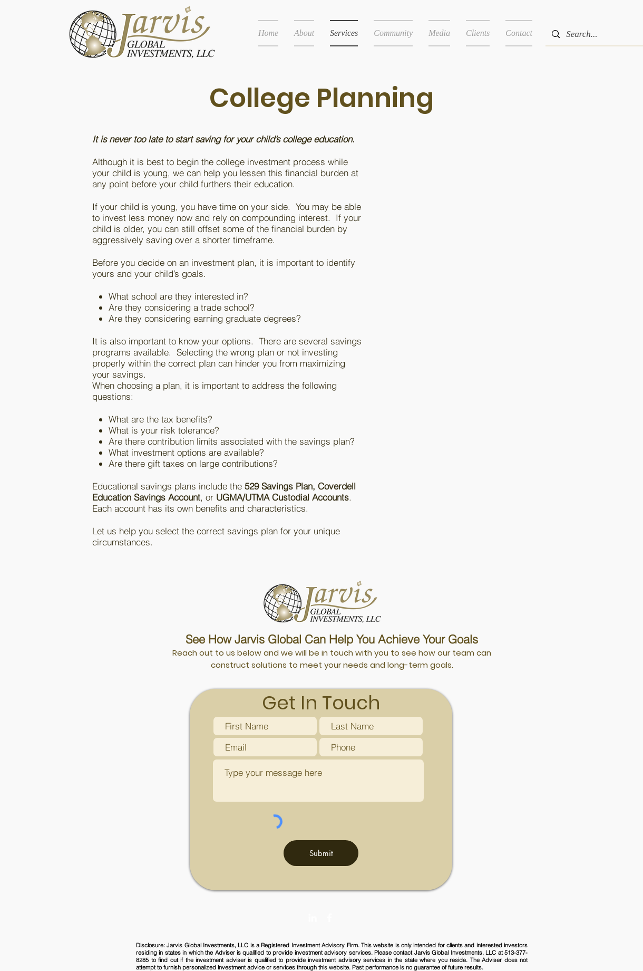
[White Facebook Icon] (329, 918)
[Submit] (321, 853)
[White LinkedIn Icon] (312, 918)
